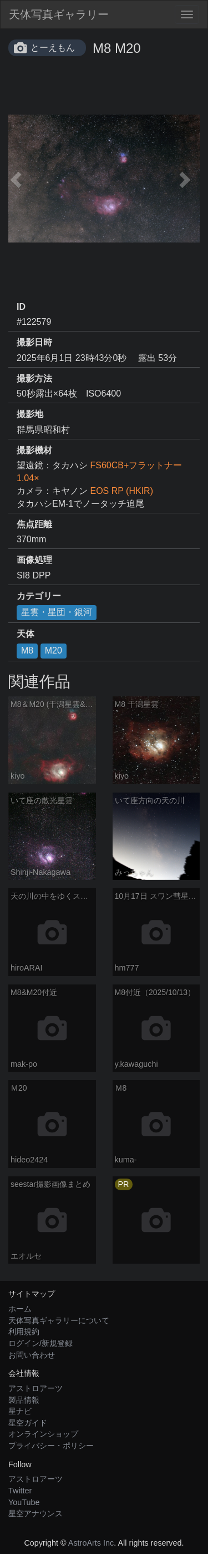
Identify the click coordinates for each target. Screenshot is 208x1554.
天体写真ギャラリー (59, 14)
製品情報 (23, 1399)
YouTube (24, 1502)
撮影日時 (34, 342)
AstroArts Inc (91, 1542)
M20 (53, 650)
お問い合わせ (31, 1354)
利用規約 (23, 1331)
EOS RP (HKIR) (121, 491)
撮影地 (30, 414)
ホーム (20, 1308)
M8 (27, 650)
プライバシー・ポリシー (51, 1445)
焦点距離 (34, 524)
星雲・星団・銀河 (56, 612)
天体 (25, 634)
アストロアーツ (35, 1388)
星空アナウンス (35, 1513)
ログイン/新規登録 (40, 1343)
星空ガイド (27, 1422)
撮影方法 (34, 378)
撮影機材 (34, 450)
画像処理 (34, 560)
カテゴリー (39, 596)
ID (21, 306)
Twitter (20, 1490)
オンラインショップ (43, 1433)
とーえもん (53, 47)
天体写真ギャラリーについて (58, 1320)
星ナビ (20, 1411)
